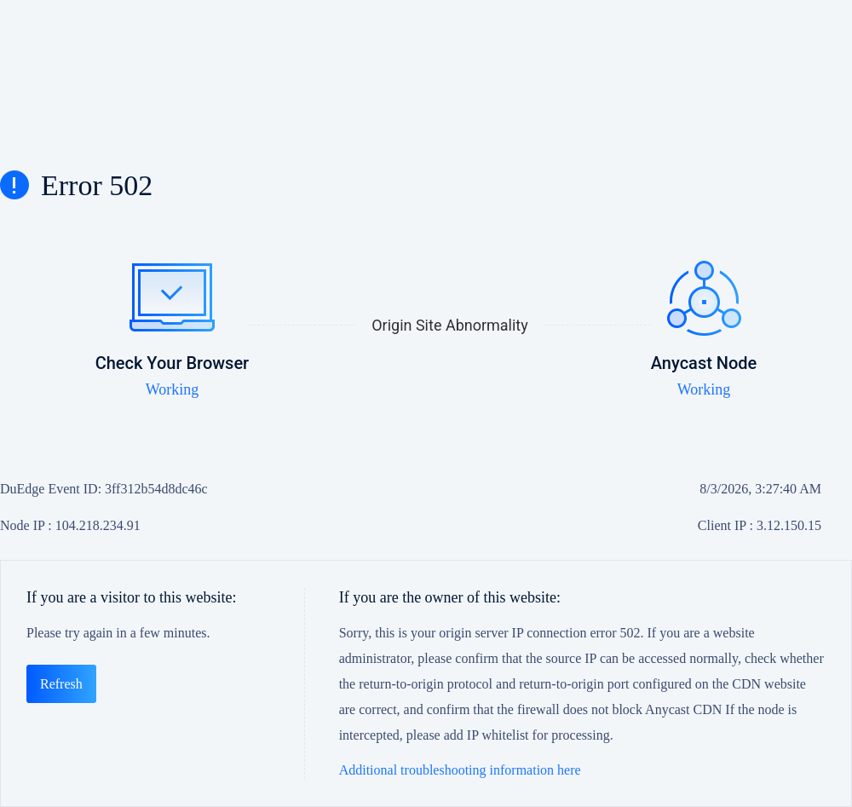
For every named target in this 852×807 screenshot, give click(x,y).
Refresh (61, 684)
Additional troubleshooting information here (460, 770)
